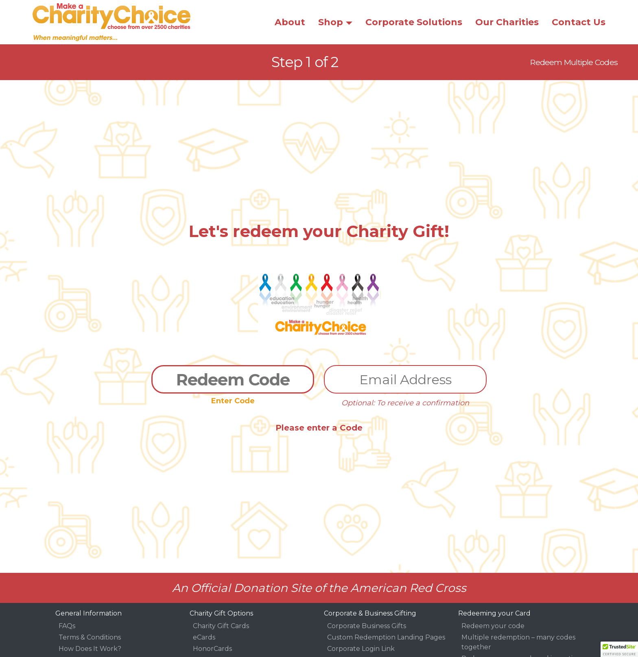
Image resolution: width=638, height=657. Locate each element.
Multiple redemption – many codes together (518, 642)
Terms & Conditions (90, 637)
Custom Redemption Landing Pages (386, 637)
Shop (330, 22)
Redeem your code (492, 626)
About (290, 22)
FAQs (67, 626)
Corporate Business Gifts (366, 626)
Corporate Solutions (413, 22)
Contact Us (578, 22)
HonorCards (212, 649)
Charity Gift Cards (221, 626)
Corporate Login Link (361, 649)
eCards (204, 637)
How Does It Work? (90, 649)
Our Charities (507, 22)
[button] (619, 649)
